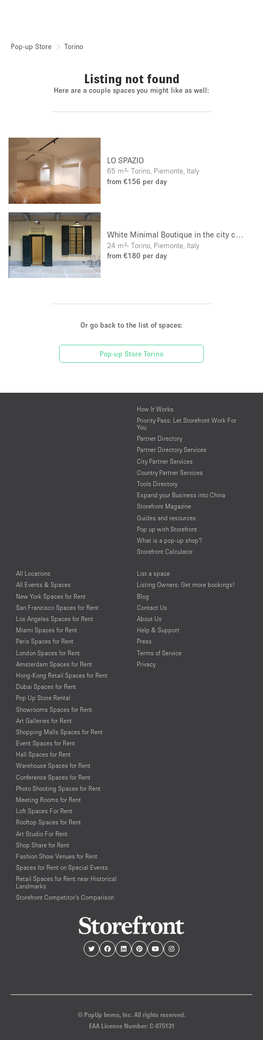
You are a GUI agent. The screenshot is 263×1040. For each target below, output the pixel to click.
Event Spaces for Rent (45, 743)
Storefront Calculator (165, 551)
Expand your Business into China (181, 494)
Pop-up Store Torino (131, 354)
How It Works (155, 409)
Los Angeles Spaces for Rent (54, 618)
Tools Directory (157, 483)
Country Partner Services (170, 472)
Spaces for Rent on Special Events (62, 867)
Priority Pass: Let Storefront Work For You (186, 424)
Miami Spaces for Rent (46, 629)
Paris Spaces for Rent (44, 641)
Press (144, 641)
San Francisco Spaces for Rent (57, 607)
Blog (143, 596)
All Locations (33, 573)
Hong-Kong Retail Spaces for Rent (62, 675)
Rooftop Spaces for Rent (48, 822)
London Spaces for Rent (48, 652)
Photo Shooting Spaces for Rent (58, 788)
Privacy (146, 664)
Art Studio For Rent (42, 833)
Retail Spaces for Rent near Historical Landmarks (66, 882)
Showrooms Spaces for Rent (54, 709)
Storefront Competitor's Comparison (65, 897)
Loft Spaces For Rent (44, 810)
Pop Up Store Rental (43, 697)
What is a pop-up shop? (169, 540)
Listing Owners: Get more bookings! (186, 584)
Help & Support (158, 629)
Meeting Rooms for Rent (48, 799)
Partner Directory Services (172, 449)
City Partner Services (165, 461)
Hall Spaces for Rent (43, 754)
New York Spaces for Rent (51, 596)
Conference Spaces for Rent (53, 777)
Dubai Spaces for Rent (46, 686)
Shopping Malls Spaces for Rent (59, 731)
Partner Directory (159, 438)
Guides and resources (166, 517)
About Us (149, 618)
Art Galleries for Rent (44, 720)
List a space (153, 573)
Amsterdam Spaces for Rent (54, 664)
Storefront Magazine (164, 506)
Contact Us (152, 607)
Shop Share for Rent (42, 844)
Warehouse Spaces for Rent (53, 765)
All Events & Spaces (43, 584)
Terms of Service (159, 652)
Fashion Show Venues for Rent (56, 856)
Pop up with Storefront (167, 529)
